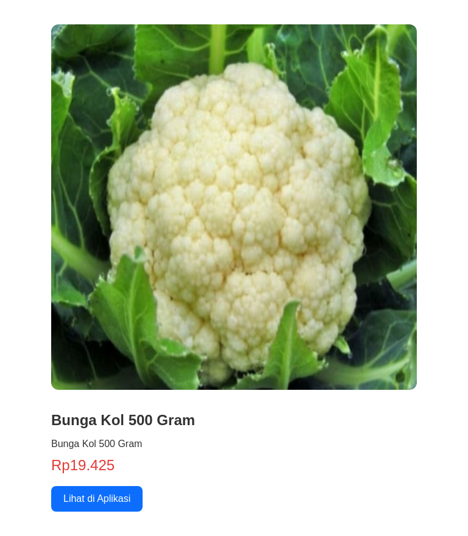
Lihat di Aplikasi (96, 498)
